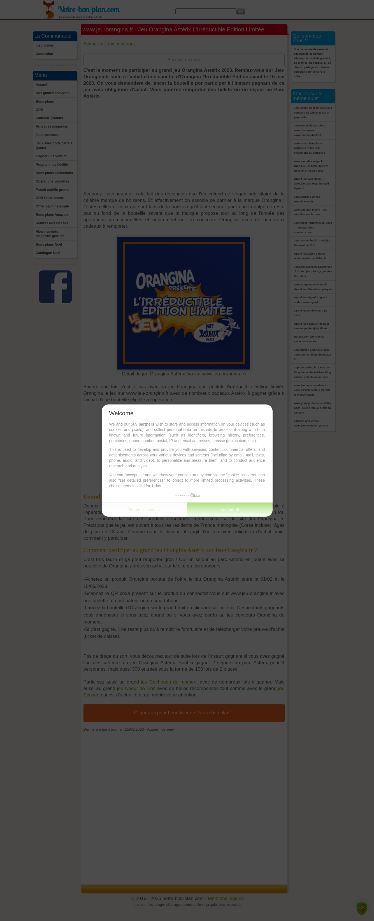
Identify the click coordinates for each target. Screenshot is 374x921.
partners (146, 424)
